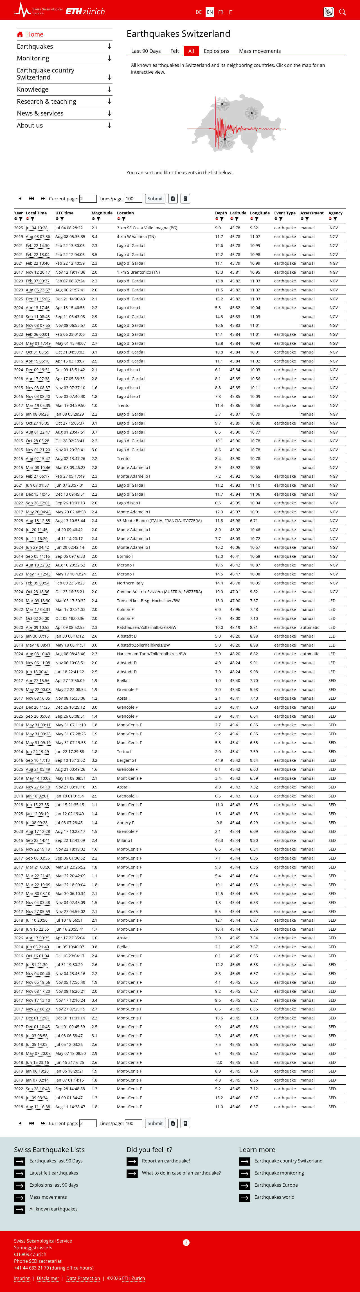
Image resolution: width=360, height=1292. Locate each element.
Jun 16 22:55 (37, 929)
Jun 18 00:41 (37, 671)
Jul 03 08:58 (37, 1035)
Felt (174, 50)
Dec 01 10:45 (38, 1026)
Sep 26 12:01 (38, 503)
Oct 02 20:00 (37, 618)
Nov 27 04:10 (38, 787)
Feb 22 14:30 (38, 245)
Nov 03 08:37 (38, 387)
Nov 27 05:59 (38, 911)
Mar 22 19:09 (38, 884)
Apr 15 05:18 (38, 361)
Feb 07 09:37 (38, 281)
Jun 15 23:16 (37, 1062)
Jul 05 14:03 (37, 1044)
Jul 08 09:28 (37, 822)
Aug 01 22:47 (38, 432)
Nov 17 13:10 (38, 1000)
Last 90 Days (146, 50)
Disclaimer (48, 1278)
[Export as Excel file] (173, 198)
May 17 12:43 (38, 574)
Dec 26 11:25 (38, 707)
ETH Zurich (133, 1278)
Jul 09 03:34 (37, 1097)
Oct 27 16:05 (37, 423)
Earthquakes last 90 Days (56, 1161)
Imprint (22, 1278)
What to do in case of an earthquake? (181, 1173)
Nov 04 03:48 (38, 902)
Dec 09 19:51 (38, 369)
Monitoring (64, 58)
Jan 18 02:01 (37, 796)
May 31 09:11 (38, 724)
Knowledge (64, 89)
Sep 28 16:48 (38, 1088)
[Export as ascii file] (185, 198)
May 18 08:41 (38, 645)
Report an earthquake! (166, 1161)
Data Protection (83, 1278)
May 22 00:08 (38, 689)
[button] (38, 9)
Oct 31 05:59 (37, 352)
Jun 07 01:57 (37, 485)
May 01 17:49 (38, 343)
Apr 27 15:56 (38, 680)
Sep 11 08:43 (38, 316)
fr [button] (220, 12)
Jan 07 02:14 (37, 1080)
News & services (64, 113)
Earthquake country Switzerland (64, 74)
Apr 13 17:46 (38, 307)
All (191, 50)
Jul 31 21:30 (37, 964)
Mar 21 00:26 (38, 867)
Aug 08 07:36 (38, 236)
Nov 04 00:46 (38, 973)
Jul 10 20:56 (37, 920)
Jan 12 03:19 (37, 813)
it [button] (230, 12)
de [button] (199, 12)
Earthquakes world (274, 1197)
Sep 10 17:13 (38, 760)
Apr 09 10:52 (38, 627)
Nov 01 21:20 (38, 449)
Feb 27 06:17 (38, 476)
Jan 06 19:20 (37, 1071)
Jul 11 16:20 (37, 538)
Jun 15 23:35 (37, 804)
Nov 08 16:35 (38, 698)
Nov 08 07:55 (38, 325)
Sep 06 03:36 (38, 858)
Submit (155, 199)
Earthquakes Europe (276, 1185)
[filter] (20, 219)
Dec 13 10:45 (38, 494)
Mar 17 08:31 (38, 609)
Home (30, 34)
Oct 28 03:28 (37, 440)
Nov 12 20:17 (38, 272)
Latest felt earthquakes (54, 1173)
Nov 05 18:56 (38, 982)
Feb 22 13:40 (38, 263)
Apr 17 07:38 (38, 378)
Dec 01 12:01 (38, 1018)
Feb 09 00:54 (38, 583)
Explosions (217, 50)
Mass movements (260, 50)
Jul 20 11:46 (37, 529)
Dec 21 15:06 (38, 299)
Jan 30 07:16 (37, 636)
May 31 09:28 (38, 733)
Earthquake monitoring (279, 1173)
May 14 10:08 (38, 778)
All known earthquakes (54, 1209)
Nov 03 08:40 (38, 396)
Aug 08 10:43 (38, 653)
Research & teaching (64, 101)
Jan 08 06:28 (37, 414)
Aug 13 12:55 (38, 520)
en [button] (210, 12)
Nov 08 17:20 (38, 991)
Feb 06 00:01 (38, 334)
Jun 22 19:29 (37, 751)
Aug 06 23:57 (38, 290)
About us (64, 125)
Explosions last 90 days (54, 1185)
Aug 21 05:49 (38, 769)
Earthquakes (64, 46)
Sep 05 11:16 (38, 556)
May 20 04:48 (38, 511)
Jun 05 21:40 (37, 946)
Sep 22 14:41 (38, 840)
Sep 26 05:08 (38, 716)
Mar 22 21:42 (38, 875)
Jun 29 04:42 (37, 547)
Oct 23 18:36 (37, 591)
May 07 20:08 (38, 1053)
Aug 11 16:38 (38, 1106)
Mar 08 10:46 (38, 467)
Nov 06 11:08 (38, 662)
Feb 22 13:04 (38, 254)
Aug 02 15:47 (38, 458)
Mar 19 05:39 (38, 405)
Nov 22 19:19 (38, 849)
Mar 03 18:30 (38, 600)
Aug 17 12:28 (38, 831)
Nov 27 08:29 (38, 1009)
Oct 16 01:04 (37, 955)
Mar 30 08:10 (38, 893)
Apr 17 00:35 (38, 937)
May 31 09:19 (38, 742)
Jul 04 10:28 (37, 227)
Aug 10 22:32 (38, 565)
